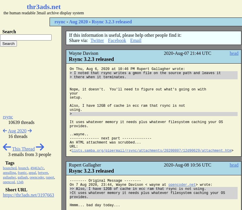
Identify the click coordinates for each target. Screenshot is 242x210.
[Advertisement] (30, 80)
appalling (9, 173)
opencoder (37, 177)
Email (135, 40)
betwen (43, 173)
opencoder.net (182, 185)
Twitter (97, 40)
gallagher (9, 177)
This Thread (23, 148)
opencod (9, 182)
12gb (20, 182)
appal (32, 173)
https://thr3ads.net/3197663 (28, 194)
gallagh (22, 177)
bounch (23, 168)
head (234, 53)
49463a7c (37, 168)
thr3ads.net (44, 6)
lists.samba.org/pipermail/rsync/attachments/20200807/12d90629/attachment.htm (151, 151)
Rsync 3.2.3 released (112, 21)
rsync (60, 21)
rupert (50, 177)
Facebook (117, 40)
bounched (10, 168)
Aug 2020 (78, 21)
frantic (22, 173)
